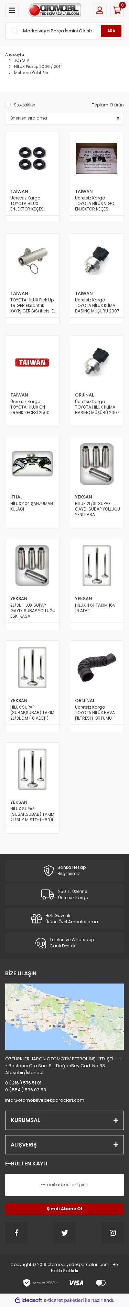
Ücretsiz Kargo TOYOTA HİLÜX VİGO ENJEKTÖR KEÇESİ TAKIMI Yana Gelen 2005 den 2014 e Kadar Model (94, 203)
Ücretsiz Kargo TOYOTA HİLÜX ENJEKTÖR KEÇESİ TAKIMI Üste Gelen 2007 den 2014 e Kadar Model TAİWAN (32, 203)
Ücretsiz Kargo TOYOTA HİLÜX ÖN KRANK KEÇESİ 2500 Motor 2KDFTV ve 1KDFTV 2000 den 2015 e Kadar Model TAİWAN (32, 407)
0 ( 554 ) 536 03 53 (25, 1090)
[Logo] (54, 10)
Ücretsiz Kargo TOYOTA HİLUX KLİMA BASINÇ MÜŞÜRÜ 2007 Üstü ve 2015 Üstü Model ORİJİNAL (97, 407)
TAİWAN (19, 191)
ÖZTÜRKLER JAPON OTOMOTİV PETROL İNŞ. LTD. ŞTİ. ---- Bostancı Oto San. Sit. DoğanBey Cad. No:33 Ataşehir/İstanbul (63, 1066)
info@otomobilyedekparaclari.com (44, 1100)
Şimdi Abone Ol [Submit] (64, 1209)
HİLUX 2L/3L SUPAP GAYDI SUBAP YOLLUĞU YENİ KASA (97, 509)
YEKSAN (83, 497)
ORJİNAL (84, 395)
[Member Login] (100, 10)
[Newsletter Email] (64, 1185)
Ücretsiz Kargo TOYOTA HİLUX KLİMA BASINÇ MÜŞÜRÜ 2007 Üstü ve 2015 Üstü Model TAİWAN (97, 305)
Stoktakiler (24, 105)
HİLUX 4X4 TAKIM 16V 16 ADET (95, 608)
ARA (111, 31)
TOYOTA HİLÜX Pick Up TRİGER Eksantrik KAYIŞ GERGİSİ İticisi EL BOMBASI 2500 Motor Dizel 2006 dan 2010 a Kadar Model (32, 305)
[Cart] (117, 10)
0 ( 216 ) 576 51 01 (23, 1083)
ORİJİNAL (85, 700)
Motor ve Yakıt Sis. (31, 72)
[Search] (64, 31)
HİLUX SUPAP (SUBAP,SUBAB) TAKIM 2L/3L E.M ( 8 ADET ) (32, 712)
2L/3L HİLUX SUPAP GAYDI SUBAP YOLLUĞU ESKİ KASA (32, 611)
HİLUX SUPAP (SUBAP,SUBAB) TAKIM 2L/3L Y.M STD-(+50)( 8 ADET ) (32, 814)
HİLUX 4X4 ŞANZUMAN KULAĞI (31, 506)
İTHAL (16, 497)
